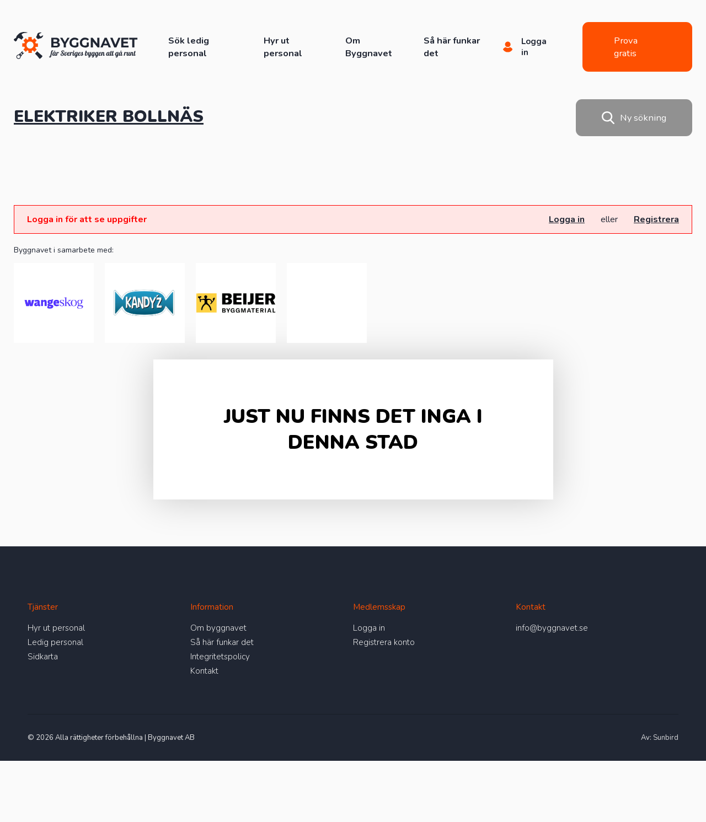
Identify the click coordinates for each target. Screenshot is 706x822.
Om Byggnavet (368, 47)
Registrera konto (384, 642)
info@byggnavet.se (552, 627)
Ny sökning (634, 117)
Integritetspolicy (220, 656)
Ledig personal (55, 642)
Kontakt (204, 670)
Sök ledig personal (188, 47)
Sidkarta (43, 656)
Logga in (567, 219)
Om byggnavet (218, 627)
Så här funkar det (222, 642)
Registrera (656, 219)
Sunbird (665, 738)
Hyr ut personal (283, 47)
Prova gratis (626, 47)
